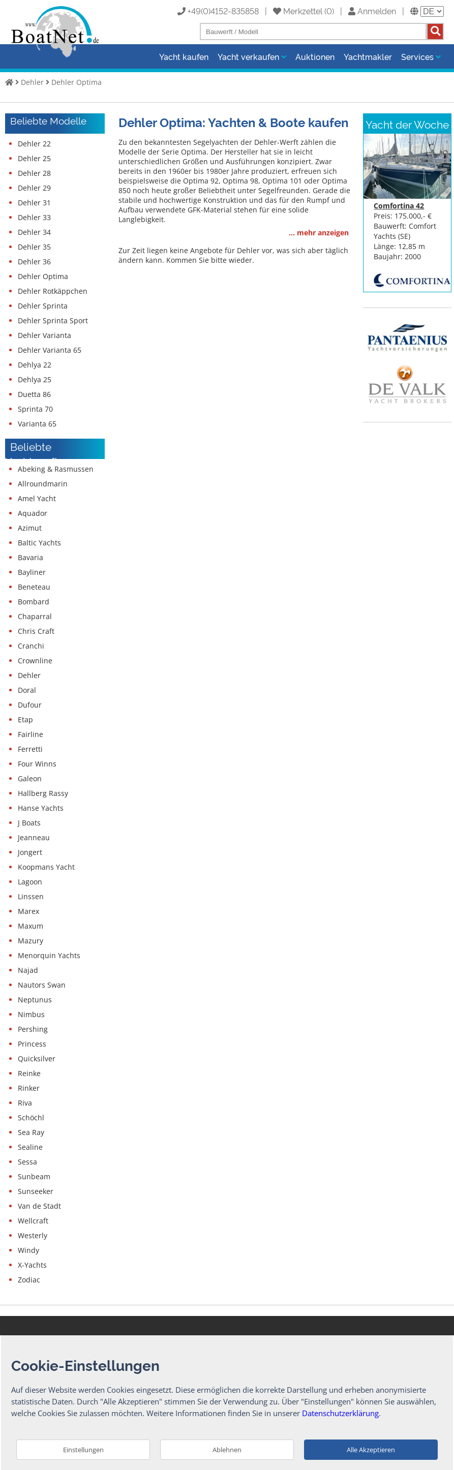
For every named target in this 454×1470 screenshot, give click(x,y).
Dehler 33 (34, 217)
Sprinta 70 (35, 409)
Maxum (30, 926)
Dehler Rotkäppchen (52, 291)
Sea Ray (31, 1132)
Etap (25, 719)
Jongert (30, 852)
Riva (25, 1103)
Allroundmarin (43, 483)
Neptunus (35, 999)
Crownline (35, 660)
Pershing (33, 1029)
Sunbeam (34, 1176)
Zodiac (29, 1279)
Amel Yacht (37, 498)
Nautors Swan (42, 985)
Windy (28, 1250)
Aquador (32, 513)
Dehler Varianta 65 (49, 350)
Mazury (30, 940)
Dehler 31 (34, 202)
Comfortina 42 (399, 205)
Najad (28, 970)
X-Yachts (32, 1265)
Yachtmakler (368, 56)
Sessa (27, 1162)
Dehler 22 (34, 143)
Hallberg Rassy (43, 793)
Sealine (30, 1147)
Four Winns (37, 764)
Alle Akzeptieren (371, 1449)
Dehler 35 (34, 247)
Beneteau (34, 587)
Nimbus (31, 1014)
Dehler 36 (34, 261)
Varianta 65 (37, 423)
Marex (28, 911)
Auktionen (315, 56)
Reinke (29, 1073)
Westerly (32, 1235)
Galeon (30, 778)
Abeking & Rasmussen (56, 469)
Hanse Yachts (41, 808)
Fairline (30, 734)
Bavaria (30, 557)
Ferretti (30, 749)
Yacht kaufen (183, 56)
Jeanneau (34, 837)
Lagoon (30, 881)
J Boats (29, 823)
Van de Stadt (39, 1206)
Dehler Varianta (44, 335)
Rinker (29, 1088)
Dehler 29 (34, 188)
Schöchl (31, 1117)
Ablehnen (227, 1449)
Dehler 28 (34, 173)
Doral (27, 690)
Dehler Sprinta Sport (53, 320)
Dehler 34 (34, 232)
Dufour (30, 705)
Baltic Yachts (39, 542)
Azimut (30, 528)
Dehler (32, 82)
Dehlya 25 (34, 379)
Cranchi (31, 646)
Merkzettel (297, 10)
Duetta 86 (34, 394)
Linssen (31, 896)
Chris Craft (36, 631)
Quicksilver (36, 1058)
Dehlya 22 (34, 365)
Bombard (33, 601)
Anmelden (372, 10)
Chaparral (35, 616)
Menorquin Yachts (49, 955)
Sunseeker (35, 1191)
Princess (32, 1044)
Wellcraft (33, 1221)
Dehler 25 (34, 158)
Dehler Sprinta (43, 306)
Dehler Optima (76, 82)
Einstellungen (83, 1449)
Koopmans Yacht (46, 867)
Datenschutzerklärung (340, 1413)
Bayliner (32, 572)
